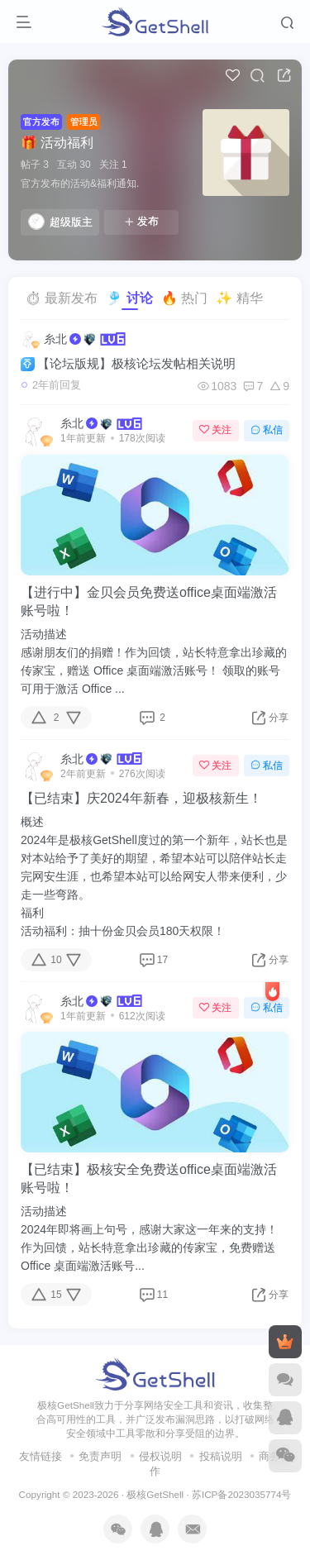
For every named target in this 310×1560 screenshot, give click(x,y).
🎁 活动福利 (57, 143)
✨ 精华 (239, 298)
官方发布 (41, 121)
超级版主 (60, 221)
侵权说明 (160, 1456)
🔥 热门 (184, 298)
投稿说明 (220, 1456)
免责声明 (100, 1456)
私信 (266, 430)
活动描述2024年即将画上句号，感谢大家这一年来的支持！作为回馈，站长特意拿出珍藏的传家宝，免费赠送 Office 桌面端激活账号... (149, 1238)
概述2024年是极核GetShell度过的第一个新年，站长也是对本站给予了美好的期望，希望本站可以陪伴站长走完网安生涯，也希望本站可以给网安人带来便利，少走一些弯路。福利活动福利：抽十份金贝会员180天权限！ (154, 876)
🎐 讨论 (129, 298)
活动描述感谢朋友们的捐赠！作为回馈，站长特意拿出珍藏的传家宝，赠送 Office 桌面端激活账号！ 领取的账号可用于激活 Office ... (154, 661)
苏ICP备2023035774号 (241, 1494)
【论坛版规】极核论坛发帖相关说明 (128, 363)
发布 (141, 221)
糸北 (55, 339)
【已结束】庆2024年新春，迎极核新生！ (141, 798)
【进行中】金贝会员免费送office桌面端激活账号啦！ (149, 601)
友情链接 (40, 1456)
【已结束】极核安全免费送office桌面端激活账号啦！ (149, 1178)
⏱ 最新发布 (61, 298)
